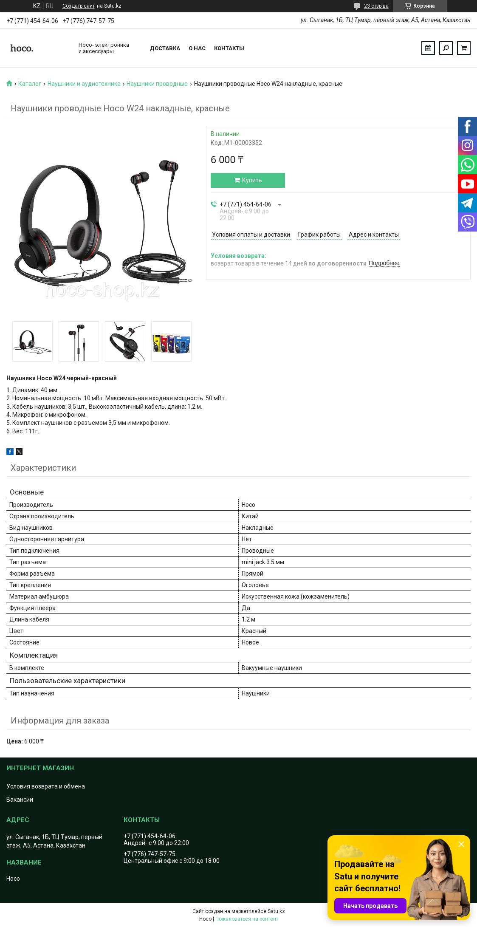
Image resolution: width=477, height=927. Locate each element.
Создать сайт (78, 6)
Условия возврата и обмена (45, 786)
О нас (197, 48)
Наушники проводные (157, 83)
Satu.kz (276, 911)
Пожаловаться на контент (246, 919)
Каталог (29, 83)
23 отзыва (376, 6)
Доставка (165, 48)
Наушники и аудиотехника (84, 83)
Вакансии (19, 799)
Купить (252, 180)
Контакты (229, 48)
